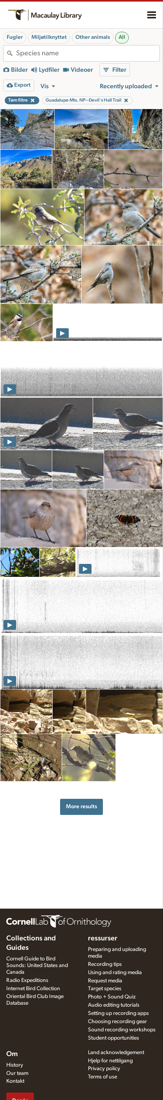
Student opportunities (113, 1038)
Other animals (92, 37)
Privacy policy (104, 1068)
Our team (17, 1073)
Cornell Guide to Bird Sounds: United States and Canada (37, 965)
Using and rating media (115, 972)
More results (81, 806)
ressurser (102, 938)
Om (12, 1054)
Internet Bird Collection (33, 988)
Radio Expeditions (27, 980)
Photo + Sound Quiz (112, 997)
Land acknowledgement (116, 1052)
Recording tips (105, 964)
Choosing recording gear (117, 1021)
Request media (105, 981)
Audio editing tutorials (113, 1005)
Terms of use (102, 1077)
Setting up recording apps (118, 1013)
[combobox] (87, 53)
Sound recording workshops (122, 1030)
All (122, 37)
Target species (104, 988)
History (14, 1065)
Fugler (15, 37)
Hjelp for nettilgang (110, 1061)
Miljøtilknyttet (49, 37)
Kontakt (15, 1081)
